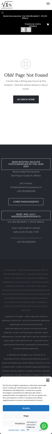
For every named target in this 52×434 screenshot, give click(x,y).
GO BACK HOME (26, 99)
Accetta (26, 408)
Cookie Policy (14, 430)
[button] (47, 380)
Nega (26, 416)
